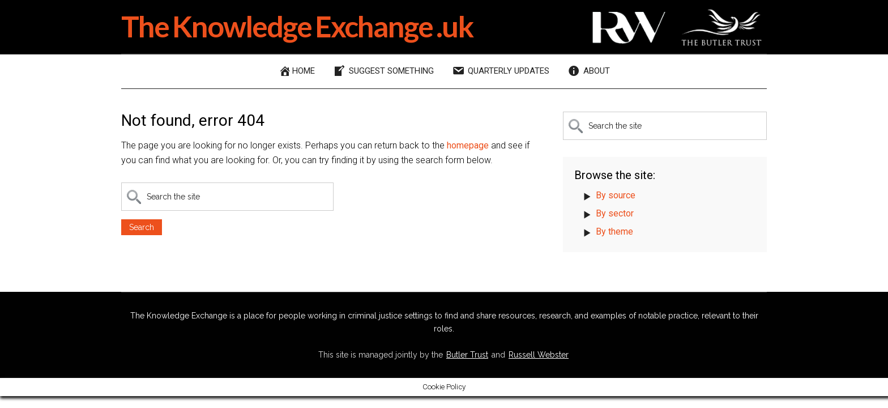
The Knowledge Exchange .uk (297, 26)
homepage (468, 145)
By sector (615, 213)
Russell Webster (539, 354)
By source (615, 195)
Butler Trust (467, 354)
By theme (614, 231)
